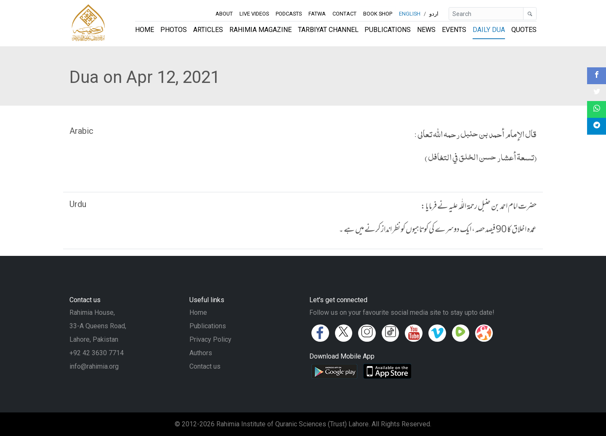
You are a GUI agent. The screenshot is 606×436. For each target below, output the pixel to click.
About (224, 14)
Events (454, 30)
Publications (387, 30)
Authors (200, 353)
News (426, 30)
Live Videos (254, 14)
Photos (173, 30)
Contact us (205, 366)
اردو (434, 14)
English (409, 14)
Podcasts (289, 14)
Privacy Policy (210, 339)
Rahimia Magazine (260, 30)
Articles (208, 30)
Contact (344, 14)
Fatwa (317, 14)
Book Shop (378, 14)
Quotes (524, 30)
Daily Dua (489, 30)
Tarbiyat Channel (328, 30)
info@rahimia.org (94, 366)
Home (144, 30)
